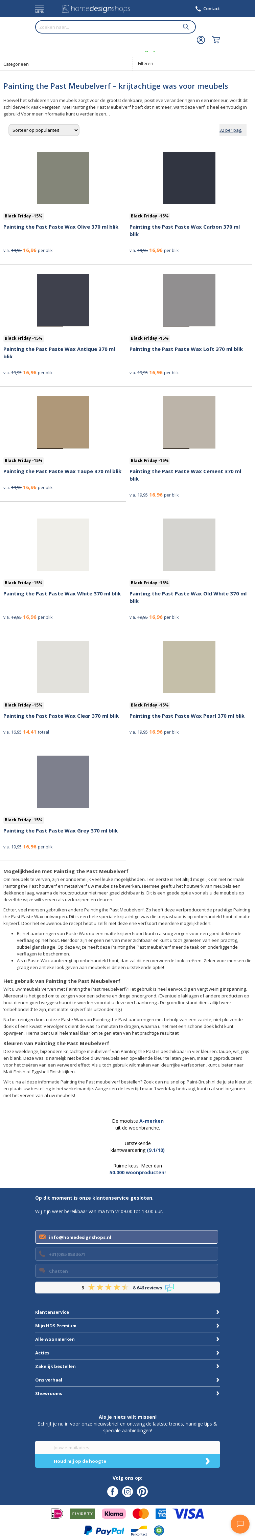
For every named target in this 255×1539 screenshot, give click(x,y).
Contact (211, 8)
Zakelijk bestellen (55, 1366)
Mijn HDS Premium (55, 1326)
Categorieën (16, 64)
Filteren (145, 63)
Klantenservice (52, 1312)
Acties (42, 1353)
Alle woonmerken (55, 1339)
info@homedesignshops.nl (80, 1237)
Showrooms (48, 1393)
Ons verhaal (48, 1380)
